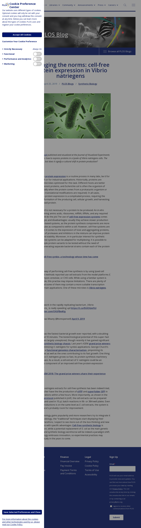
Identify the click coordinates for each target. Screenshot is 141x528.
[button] (12, 49)
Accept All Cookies (22, 34)
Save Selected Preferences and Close (22, 512)
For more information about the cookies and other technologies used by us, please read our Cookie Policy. (21, 522)
